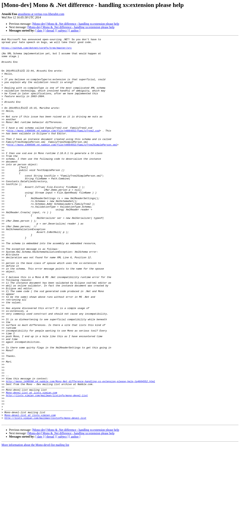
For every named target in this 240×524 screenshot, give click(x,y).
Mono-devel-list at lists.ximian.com (31, 462)
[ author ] (74, 30)
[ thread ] (50, 30)
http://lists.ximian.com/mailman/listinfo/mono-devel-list (47, 466)
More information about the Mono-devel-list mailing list (35, 520)
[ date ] (39, 30)
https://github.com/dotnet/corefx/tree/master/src (37, 50)
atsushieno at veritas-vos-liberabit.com (41, 14)
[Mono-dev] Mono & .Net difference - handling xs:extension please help (75, 23)
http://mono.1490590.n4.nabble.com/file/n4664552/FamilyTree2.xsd (53, 148)
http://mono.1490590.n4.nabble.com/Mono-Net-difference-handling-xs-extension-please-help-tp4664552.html (80, 449)
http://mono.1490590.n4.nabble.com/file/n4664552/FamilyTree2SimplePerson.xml (62, 165)
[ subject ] (62, 30)
